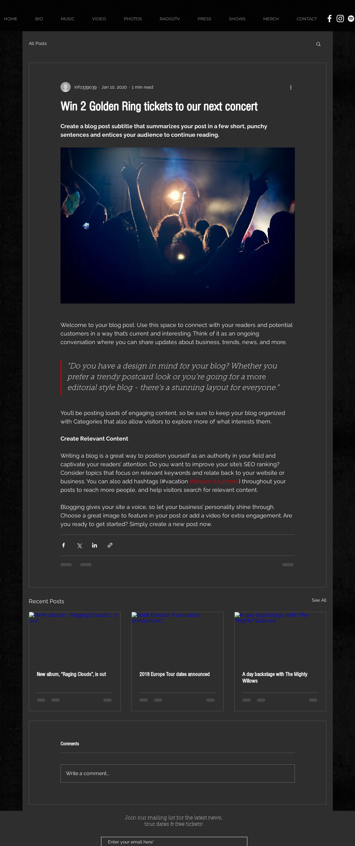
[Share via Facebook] (63, 545)
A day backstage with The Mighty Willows (274, 677)
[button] (318, 43)
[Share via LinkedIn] (95, 545)
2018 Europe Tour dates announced (174, 674)
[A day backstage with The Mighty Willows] (280, 637)
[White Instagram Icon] (340, 18)
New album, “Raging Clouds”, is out (71, 674)
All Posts (38, 43)
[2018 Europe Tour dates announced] (177, 637)
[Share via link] (110, 545)
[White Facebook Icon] (329, 18)
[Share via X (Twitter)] (79, 545)
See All (319, 600)
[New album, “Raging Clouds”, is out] (75, 637)
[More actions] (291, 87)
